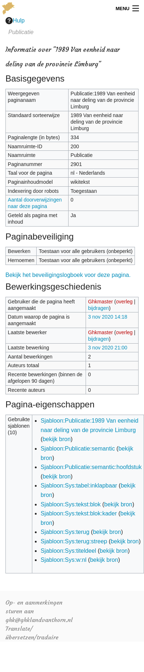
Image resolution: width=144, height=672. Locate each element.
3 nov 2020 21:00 (107, 347)
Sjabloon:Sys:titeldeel (68, 551)
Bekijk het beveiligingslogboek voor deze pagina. (68, 275)
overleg (124, 301)
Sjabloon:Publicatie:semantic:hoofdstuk (91, 467)
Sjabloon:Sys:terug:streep (74, 541)
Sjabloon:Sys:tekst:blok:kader (79, 513)
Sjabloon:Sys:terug (65, 532)
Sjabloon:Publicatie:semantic (78, 448)
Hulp (15, 20)
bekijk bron (56, 439)
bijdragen (98, 308)
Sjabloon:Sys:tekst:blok (70, 504)
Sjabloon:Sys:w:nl (63, 560)
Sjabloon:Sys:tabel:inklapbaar (79, 485)
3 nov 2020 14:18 (107, 317)
